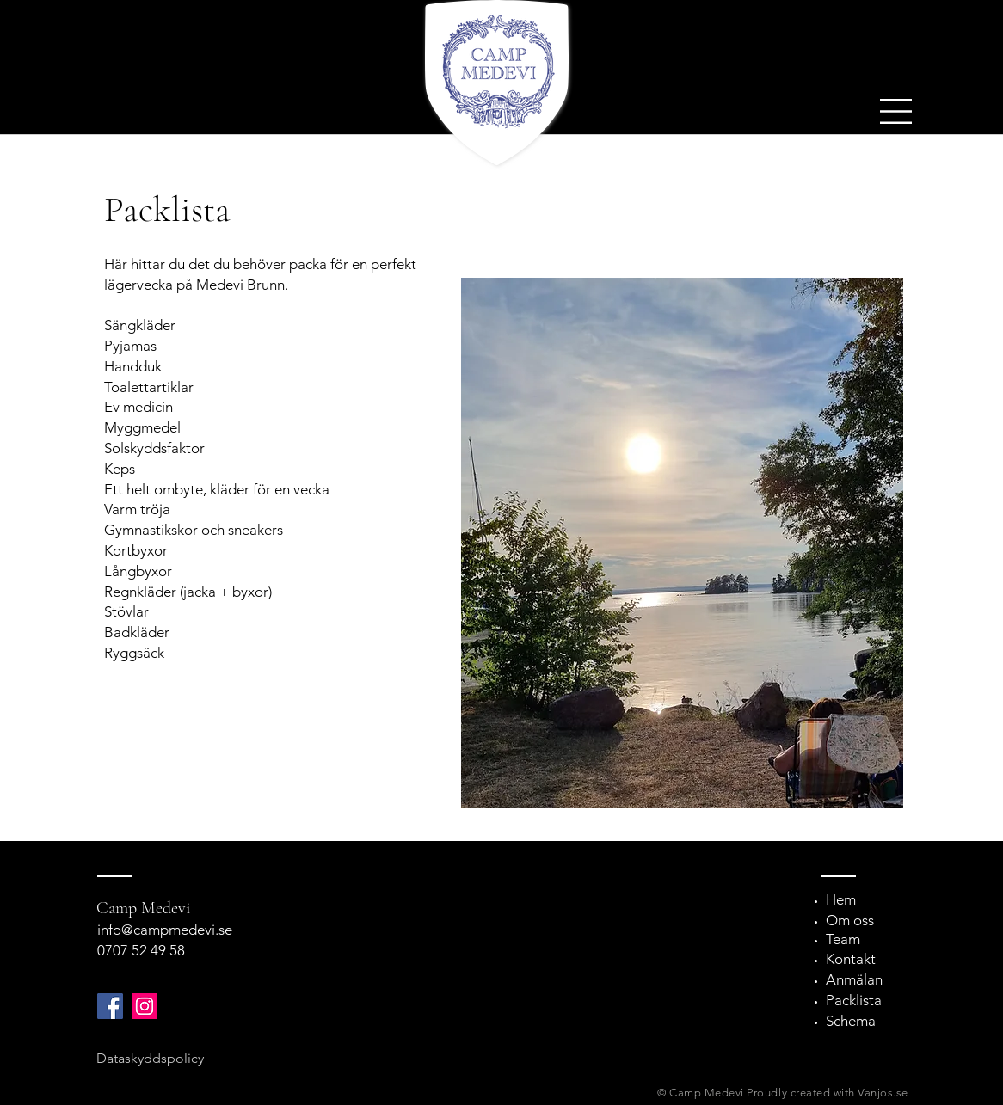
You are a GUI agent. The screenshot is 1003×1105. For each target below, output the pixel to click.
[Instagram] (144, 1006)
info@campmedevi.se (164, 929)
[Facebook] (110, 1006)
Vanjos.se (883, 1092)
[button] (896, 111)
